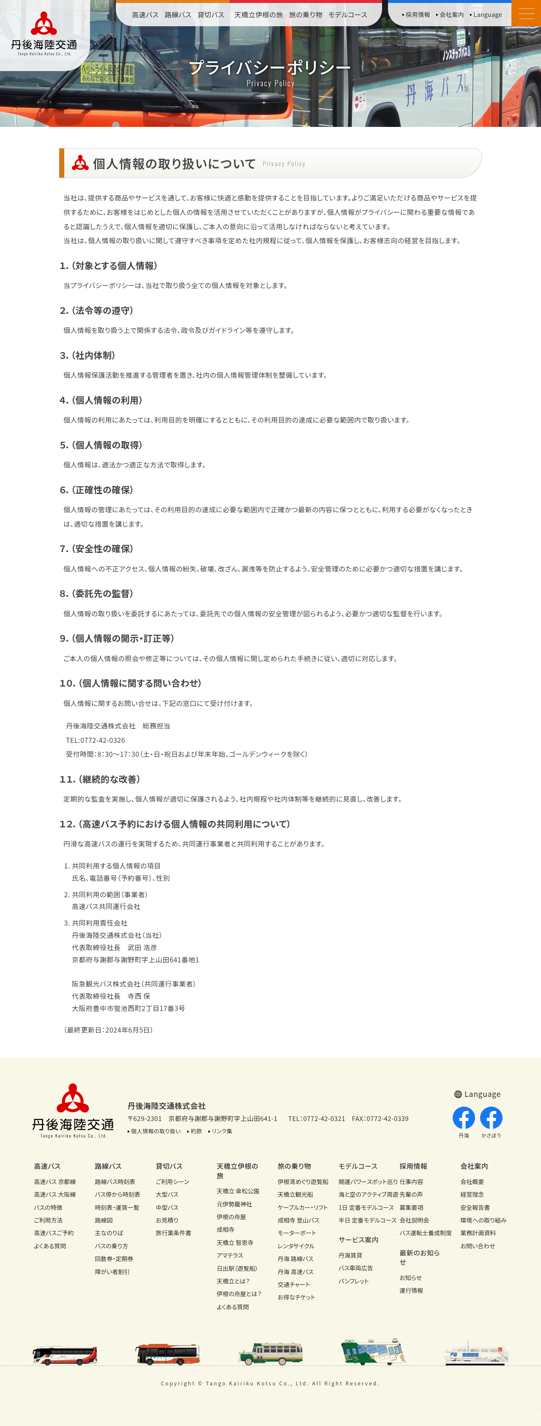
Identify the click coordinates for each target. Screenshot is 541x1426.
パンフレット (354, 1281)
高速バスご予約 (54, 1232)
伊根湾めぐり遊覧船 (301, 1181)
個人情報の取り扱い (156, 1131)
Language (487, 14)
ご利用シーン (172, 1181)
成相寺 (226, 1229)
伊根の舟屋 (231, 1216)
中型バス (167, 1207)
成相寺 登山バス (299, 1220)
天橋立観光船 (295, 1194)
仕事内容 (411, 1181)
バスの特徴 (48, 1207)
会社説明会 (414, 1220)
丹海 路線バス (296, 1258)
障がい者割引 (112, 1271)
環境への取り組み (483, 1220)
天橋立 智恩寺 (235, 1242)
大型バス (167, 1194)
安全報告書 (475, 1207)
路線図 (103, 1220)
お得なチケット (296, 1297)
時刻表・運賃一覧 (117, 1207)
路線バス (178, 14)
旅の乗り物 (305, 14)
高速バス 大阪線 (55, 1194)
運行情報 (411, 1290)
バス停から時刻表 (117, 1194)
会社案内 (452, 14)
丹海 (464, 1123)
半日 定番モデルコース (362, 1220)
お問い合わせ (477, 1246)
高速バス (145, 14)
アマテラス (230, 1255)
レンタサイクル (296, 1246)
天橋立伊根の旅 (259, 14)
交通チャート (294, 1284)
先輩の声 (411, 1194)
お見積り (167, 1220)
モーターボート (297, 1232)
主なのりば (109, 1232)
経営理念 (472, 1194)
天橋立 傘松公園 (238, 1191)
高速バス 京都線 (55, 1181)
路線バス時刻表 (115, 1181)
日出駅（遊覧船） (237, 1268)
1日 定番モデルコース (362, 1207)
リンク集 (222, 1131)
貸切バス (210, 14)
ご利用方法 (48, 1220)
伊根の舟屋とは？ (239, 1293)
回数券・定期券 (114, 1258)
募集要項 (411, 1207)
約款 (196, 1131)
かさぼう (491, 1123)
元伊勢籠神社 (234, 1204)
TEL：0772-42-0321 (316, 1118)
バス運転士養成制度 (422, 1232)
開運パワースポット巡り (362, 1181)
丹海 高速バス (296, 1271)
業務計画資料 (478, 1232)
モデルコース (347, 14)
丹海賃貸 (350, 1255)
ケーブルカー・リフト (301, 1207)
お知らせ (410, 1277)
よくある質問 (50, 1246)
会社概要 (472, 1181)
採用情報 (418, 14)
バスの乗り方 (111, 1246)
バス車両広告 (356, 1268)
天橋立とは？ (233, 1281)
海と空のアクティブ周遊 (362, 1194)
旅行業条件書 (173, 1232)
